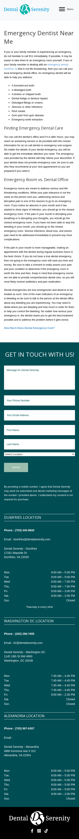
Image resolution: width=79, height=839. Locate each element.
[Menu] (66, 9)
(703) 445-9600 (24, 530)
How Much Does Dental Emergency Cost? (29, 327)
